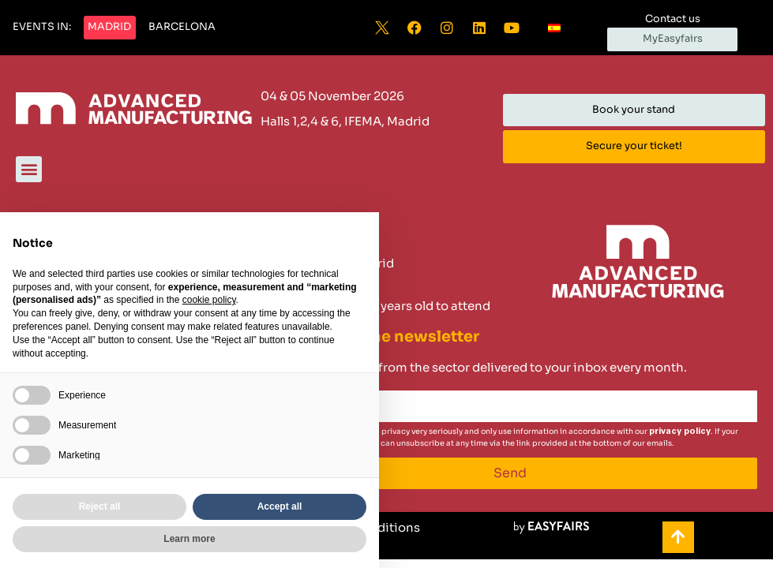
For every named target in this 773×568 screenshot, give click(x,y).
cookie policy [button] (209, 299)
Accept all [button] (279, 506)
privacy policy (680, 431)
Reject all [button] (100, 506)
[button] (42, 27)
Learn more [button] (189, 538)
